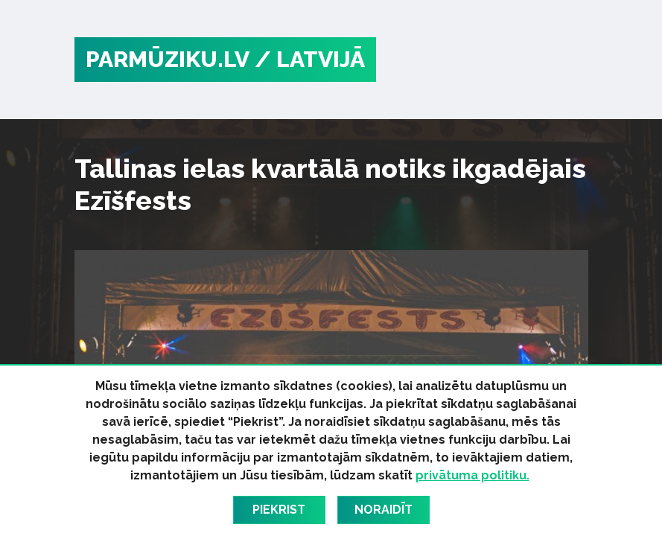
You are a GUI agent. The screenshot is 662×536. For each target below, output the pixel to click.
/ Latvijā (310, 59)
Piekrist (278, 509)
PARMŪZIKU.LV (167, 59)
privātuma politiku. (472, 475)
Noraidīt (383, 509)
